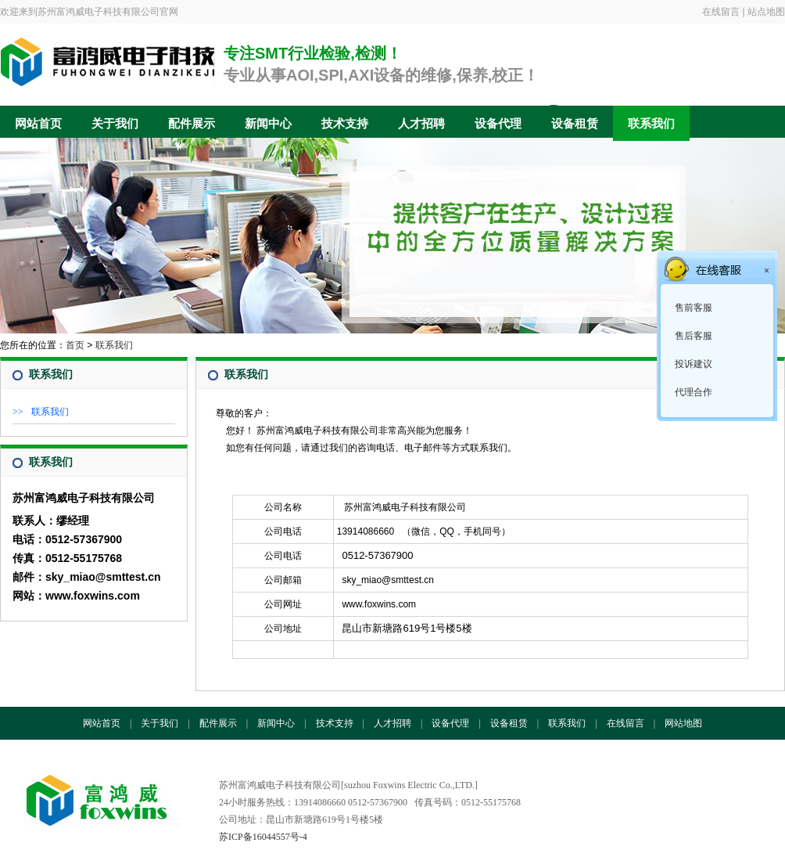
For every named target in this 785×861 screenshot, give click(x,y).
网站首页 (38, 123)
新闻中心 (268, 123)
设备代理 (498, 123)
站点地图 (766, 11)
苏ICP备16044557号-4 (263, 836)
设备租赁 (574, 123)
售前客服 (692, 307)
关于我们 (114, 123)
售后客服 (692, 335)
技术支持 (344, 123)
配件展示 (191, 123)
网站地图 (683, 723)
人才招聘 (421, 123)
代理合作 (692, 392)
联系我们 (651, 123)
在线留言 (721, 11)
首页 (75, 345)
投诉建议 (692, 363)
